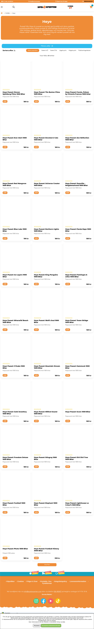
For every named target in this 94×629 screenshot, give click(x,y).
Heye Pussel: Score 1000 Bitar (77, 412)
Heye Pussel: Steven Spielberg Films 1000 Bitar (14, 93)
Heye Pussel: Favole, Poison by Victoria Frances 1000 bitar (78, 93)
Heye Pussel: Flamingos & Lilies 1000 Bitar (76, 276)
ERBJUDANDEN (88, 1)
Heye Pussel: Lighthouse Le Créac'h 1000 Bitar (77, 504)
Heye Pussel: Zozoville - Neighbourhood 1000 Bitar (76, 184)
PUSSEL (7, 13)
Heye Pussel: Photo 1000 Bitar (15, 549)
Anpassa (37, 625)
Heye (13, 13)
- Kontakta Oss (45, 581)
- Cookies (20, 581)
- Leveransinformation (77, 581)
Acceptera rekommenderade (51, 625)
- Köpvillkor (10, 581)
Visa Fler (47, 564)
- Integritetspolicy (60, 581)
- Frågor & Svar (32, 581)
